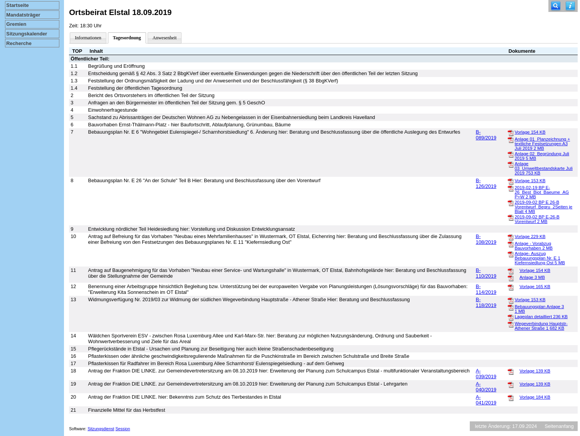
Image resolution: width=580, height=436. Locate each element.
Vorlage (529, 132)
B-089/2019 (486, 135)
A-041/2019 (486, 400)
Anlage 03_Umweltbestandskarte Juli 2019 (543, 168)
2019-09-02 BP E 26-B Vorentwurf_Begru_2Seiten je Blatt (543, 207)
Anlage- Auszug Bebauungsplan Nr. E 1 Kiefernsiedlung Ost (539, 258)
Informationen (88, 37)
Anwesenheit (165, 37)
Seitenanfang (559, 426)
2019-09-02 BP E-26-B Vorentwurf (536, 219)
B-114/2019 (486, 289)
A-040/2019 (486, 386)
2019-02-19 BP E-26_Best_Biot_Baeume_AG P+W (541, 192)
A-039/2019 (486, 373)
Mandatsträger (23, 15)
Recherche (18, 43)
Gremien (16, 24)
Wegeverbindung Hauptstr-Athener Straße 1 (540, 325)
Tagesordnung (127, 37)
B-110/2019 (486, 273)
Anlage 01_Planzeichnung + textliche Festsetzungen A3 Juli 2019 (542, 144)
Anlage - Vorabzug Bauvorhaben (533, 245)
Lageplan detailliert (541, 316)
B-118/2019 (486, 302)
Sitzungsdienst (100, 428)
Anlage (532, 277)
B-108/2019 (486, 239)
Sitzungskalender (26, 34)
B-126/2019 (486, 183)
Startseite (17, 5)
